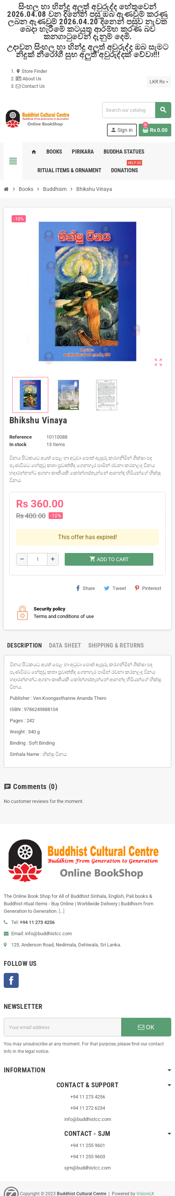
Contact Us (30, 86)
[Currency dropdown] (159, 81)
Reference (20, 437)
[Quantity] (37, 535)
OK (146, 1003)
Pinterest (148, 564)
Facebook (11, 956)
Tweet (115, 564)
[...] (61, 887)
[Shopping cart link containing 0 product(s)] (155, 130)
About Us (29, 78)
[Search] (136, 110)
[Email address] (62, 1003)
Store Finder (31, 71)
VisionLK (145, 1170)
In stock (18, 444)
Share (85, 564)
